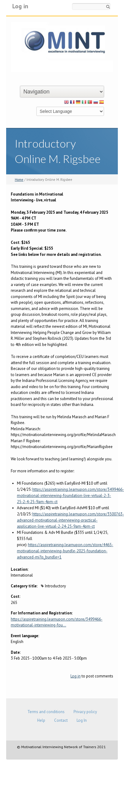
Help (41, 720)
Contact (61, 720)
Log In (82, 720)
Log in (20, 6)
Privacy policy (85, 711)
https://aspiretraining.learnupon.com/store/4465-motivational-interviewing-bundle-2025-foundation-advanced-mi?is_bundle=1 (65, 551)
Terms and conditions (46, 711)
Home (19, 179)
